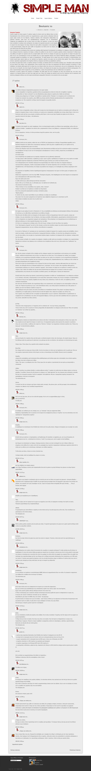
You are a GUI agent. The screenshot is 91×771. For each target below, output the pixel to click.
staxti (20, 107)
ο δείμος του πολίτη (24, 700)
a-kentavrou (22, 547)
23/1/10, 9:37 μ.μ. (20, 660)
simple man (22, 333)
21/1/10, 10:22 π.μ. (20, 529)
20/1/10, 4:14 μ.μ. (20, 246)
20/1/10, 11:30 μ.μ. (20, 488)
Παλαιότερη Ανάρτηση (75, 750)
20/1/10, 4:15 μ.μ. (20, 312)
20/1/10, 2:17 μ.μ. (20, 103)
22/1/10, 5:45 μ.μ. (20, 579)
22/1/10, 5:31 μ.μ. (20, 563)
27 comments (52, 29)
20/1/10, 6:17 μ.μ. (20, 458)
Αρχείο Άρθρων (48, 18)
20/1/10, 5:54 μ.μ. (20, 417)
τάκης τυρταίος (23, 462)
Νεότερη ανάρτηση (15, 750)
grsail (20, 632)
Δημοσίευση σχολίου (17, 744)
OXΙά (20, 393)
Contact (56, 18)
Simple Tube (39, 18)
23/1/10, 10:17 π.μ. (20, 628)
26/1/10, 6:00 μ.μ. (20, 727)
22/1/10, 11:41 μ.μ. (20, 605)
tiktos (20, 86)
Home (32, 18)
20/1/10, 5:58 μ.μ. (20, 430)
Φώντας (21, 316)
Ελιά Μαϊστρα (22, 664)
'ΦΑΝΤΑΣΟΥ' (22, 520)
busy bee (21, 123)
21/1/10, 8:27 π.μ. (20, 516)
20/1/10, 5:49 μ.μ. (20, 403)
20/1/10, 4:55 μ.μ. (20, 329)
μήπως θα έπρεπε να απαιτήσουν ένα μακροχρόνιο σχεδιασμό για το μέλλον (41, 707)
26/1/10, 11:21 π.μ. (20, 713)
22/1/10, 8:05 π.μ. (20, 543)
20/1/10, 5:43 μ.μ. (20, 389)
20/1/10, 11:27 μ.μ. (20, 472)
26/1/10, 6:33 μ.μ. (20, 741)
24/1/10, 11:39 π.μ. (20, 696)
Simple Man (46, 29)
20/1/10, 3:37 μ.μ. (20, 135)
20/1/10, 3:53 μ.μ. (20, 204)
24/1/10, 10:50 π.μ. (20, 670)
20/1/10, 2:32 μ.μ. (20, 119)
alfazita (21, 476)
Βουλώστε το (40, 29)
